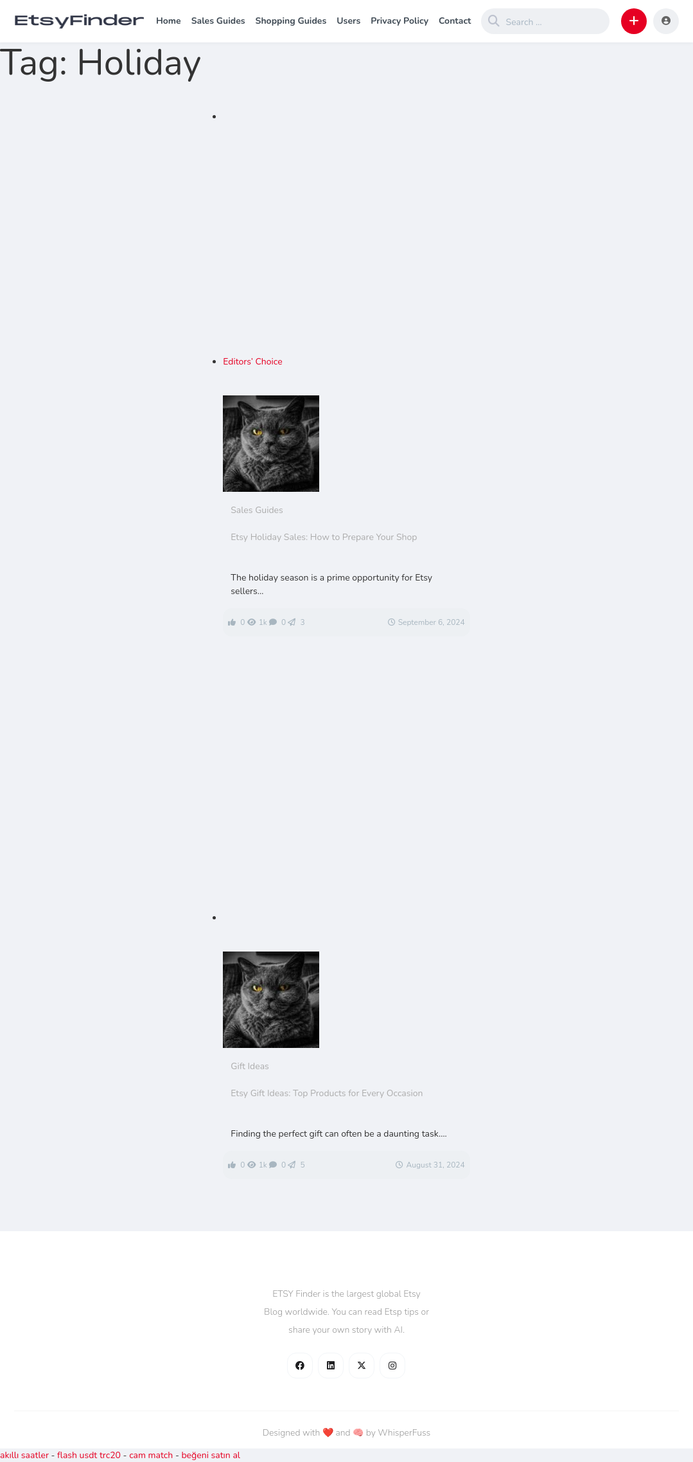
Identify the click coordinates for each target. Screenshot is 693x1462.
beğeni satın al (210, 1455)
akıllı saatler (24, 1455)
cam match (151, 1455)
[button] (634, 21)
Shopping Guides (291, 21)
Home (168, 21)
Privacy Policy (399, 21)
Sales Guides (218, 21)
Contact (455, 21)
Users (348, 21)
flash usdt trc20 (89, 1455)
